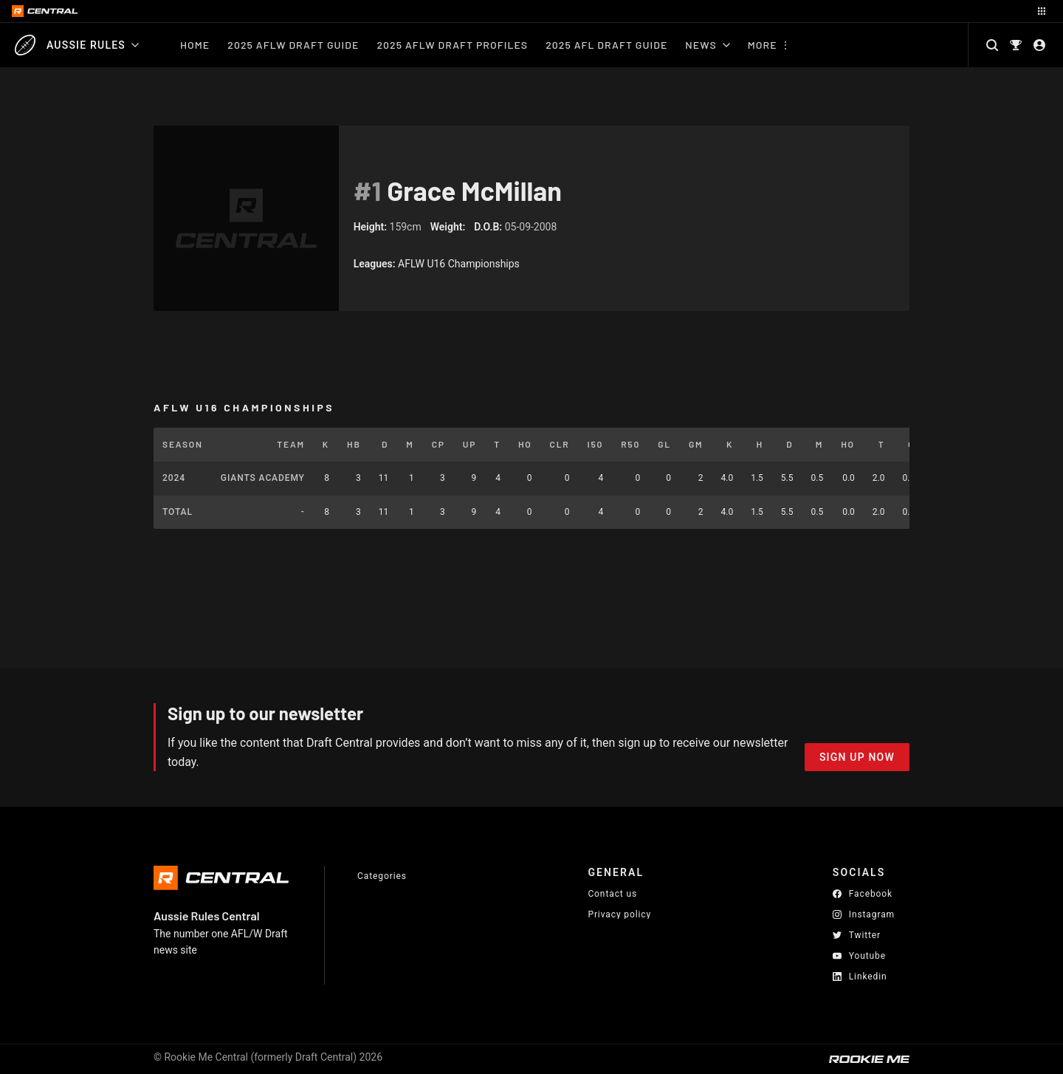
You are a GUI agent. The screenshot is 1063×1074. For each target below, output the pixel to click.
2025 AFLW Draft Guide (293, 44)
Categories (382, 876)
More (762, 44)
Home (195, 44)
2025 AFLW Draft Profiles (452, 44)
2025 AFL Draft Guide (606, 44)
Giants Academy (263, 478)
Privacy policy (619, 914)
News (707, 44)
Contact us (612, 894)
